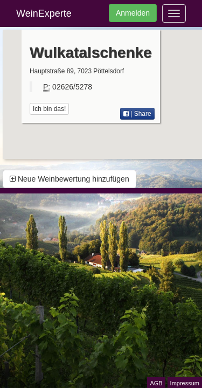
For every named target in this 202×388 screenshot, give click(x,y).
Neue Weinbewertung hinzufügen (69, 179)
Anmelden (133, 13)
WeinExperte (44, 13)
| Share (137, 113)
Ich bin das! (49, 109)
